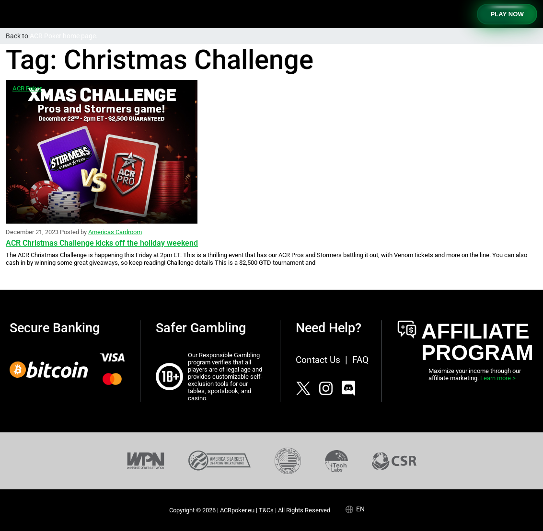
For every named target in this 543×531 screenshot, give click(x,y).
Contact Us (318, 359)
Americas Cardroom (115, 232)
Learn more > (498, 378)
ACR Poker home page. (64, 36)
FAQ (360, 359)
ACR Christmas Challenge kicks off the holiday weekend (102, 243)
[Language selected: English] (360, 509)
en (360, 509)
